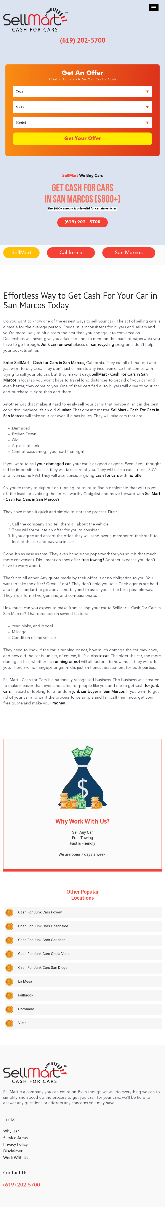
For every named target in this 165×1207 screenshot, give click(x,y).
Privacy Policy (15, 1144)
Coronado (26, 1009)
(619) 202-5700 (82, 222)
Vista (22, 1023)
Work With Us (15, 1157)
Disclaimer (12, 1151)
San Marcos (129, 252)
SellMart (21, 252)
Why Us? (11, 1131)
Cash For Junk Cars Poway (40, 912)
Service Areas (15, 1137)
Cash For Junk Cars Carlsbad (42, 940)
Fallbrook (25, 995)
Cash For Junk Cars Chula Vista (44, 954)
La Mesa (25, 981)
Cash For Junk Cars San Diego (42, 967)
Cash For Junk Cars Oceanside (43, 926)
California (70, 252)
